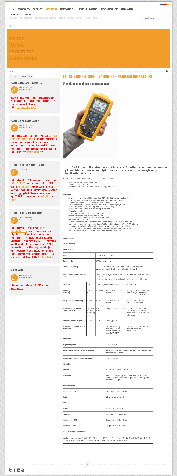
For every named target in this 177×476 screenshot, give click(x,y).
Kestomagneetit (66, 9)
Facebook (14, 470)
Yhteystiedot (15, 14)
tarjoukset (27, 76)
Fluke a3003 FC (18, 183)
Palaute (27, 14)
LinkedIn (18, 470)
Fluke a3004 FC (25, 186)
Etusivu (12, 9)
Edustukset (38, 9)
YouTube (22, 470)
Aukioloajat (17, 270)
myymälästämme (34, 152)
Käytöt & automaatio (109, 9)
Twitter (10, 470)
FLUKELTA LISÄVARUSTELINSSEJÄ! (26, 82)
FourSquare (27, 470)
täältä (47, 196)
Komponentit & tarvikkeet (86, 9)
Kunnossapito (127, 9)
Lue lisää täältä (45, 257)
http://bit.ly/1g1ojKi (26, 107)
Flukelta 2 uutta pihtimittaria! (27, 165)
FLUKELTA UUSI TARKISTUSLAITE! (26, 213)
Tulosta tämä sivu (166, 71)
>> (19, 298)
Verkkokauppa (24, 9)
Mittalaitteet (51, 9)
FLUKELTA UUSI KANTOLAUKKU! (25, 120)
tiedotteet (14, 76)
